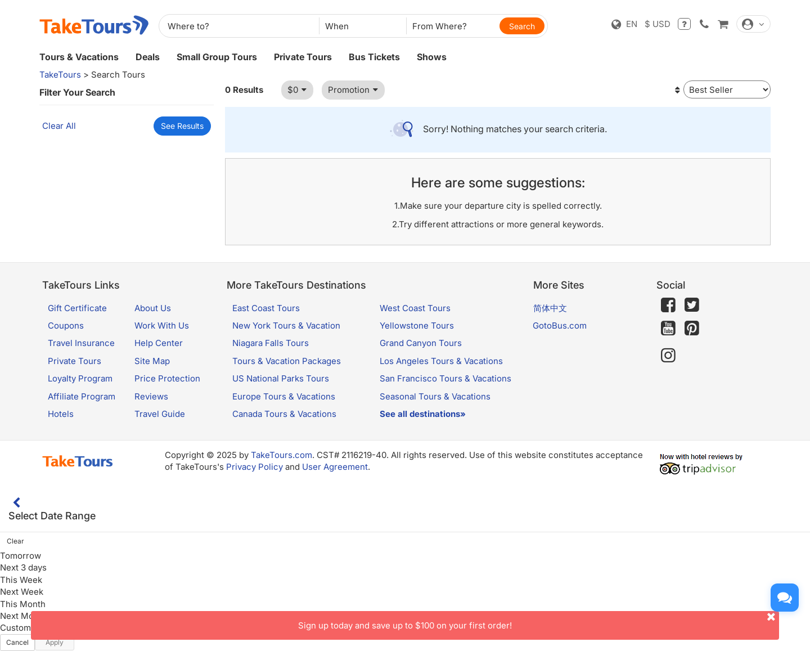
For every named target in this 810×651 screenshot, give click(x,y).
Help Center (158, 343)
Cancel (17, 642)
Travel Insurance (81, 343)
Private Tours (303, 56)
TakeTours (60, 74)
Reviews (151, 396)
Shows (432, 56)
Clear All (59, 125)
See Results (182, 126)
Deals (148, 56)
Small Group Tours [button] (217, 56)
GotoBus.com (560, 325)
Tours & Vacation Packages (286, 361)
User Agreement (335, 466)
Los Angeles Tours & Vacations (441, 361)
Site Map (152, 361)
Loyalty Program (80, 378)
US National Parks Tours (280, 378)
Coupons (66, 325)
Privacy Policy (254, 466)
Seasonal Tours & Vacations (435, 396)
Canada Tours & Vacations (284, 413)
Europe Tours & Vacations (283, 396)
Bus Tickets (374, 56)
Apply (55, 642)
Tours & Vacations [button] (79, 56)
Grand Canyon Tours (421, 343)
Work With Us (161, 325)
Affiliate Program (81, 396)
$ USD (657, 24)
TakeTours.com (281, 455)
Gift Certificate (77, 308)
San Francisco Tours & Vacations (445, 378)
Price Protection (167, 378)
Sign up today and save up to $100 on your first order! (538, 621)
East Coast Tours (266, 308)
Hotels (61, 413)
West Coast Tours (415, 308)
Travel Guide (159, 413)
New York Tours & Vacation (286, 325)
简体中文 (550, 308)
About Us (152, 308)
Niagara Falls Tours (270, 343)
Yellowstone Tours (417, 325)
